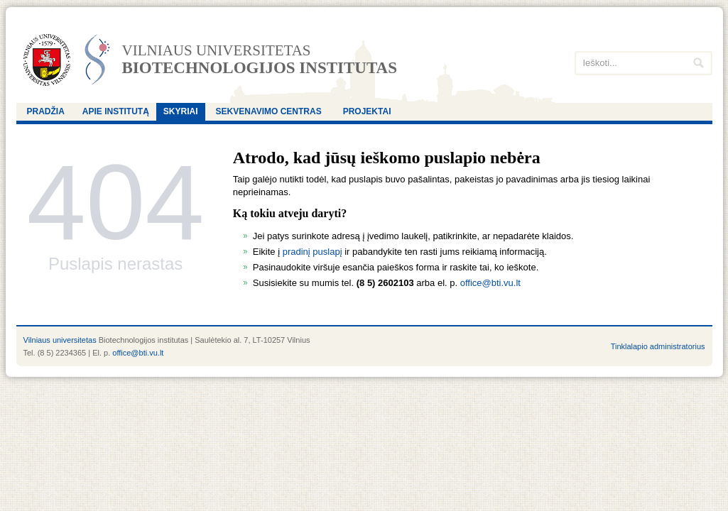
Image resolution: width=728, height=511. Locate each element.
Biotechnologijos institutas (260, 68)
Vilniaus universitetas (216, 51)
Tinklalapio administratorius (658, 346)
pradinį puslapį (312, 251)
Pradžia (46, 111)
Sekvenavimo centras (269, 111)
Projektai (367, 111)
